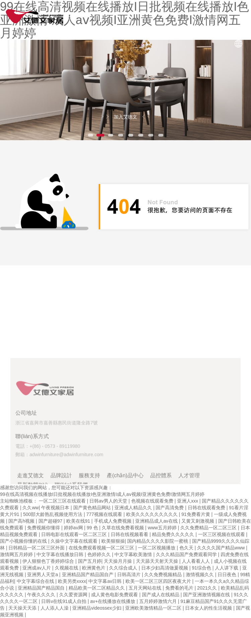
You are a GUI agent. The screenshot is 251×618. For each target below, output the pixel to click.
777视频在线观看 (104, 514)
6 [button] (141, 135)
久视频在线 (67, 567)
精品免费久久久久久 (173, 534)
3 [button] (110, 135)
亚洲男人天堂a (43, 574)
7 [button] (151, 135)
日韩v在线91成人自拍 (64, 601)
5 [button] (131, 135)
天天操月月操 (118, 561)
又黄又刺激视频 (198, 521)
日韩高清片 (129, 574)
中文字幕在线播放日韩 (60, 554)
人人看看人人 (196, 561)
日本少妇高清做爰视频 (165, 567)
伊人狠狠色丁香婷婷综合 (48, 561)
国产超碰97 (51, 521)
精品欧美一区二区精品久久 (97, 588)
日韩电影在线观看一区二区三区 (74, 534)
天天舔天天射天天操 (157, 561)
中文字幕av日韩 (105, 581)
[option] (125, 90)
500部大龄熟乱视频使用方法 (53, 514)
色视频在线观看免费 (153, 501)
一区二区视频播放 (157, 547)
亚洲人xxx (188, 501)
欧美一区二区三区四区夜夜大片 (159, 581)
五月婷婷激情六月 (158, 601)
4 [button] (120, 135)
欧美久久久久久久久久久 (152, 514)
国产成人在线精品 (161, 594)
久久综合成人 (124, 567)
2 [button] (100, 135)
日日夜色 (228, 574)
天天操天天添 (23, 608)
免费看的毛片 (180, 588)
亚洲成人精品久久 (133, 507)
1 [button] (90, 135)
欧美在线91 (78, 521)
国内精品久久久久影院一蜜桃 (158, 541)
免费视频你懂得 (44, 527)
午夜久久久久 (42, 594)
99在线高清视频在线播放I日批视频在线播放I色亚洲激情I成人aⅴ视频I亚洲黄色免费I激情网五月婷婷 (102, 494)
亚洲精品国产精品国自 (42, 588)
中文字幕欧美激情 (133, 554)
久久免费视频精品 (163, 574)
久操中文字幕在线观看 (75, 541)
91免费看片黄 (196, 514)
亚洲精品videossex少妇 (97, 608)
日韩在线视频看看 (130, 534)
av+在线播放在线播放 (113, 601)
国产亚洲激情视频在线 (207, 594)
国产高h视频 (22, 521)
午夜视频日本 (56, 507)
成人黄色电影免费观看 (115, 594)
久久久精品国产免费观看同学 (187, 554)
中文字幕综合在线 (36, 581)
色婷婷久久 (99, 554)
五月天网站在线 (146, 588)
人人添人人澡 (55, 608)
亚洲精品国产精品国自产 (88, 574)
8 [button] (161, 135)
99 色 (93, 527)
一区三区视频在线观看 (222, 534)
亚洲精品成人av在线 (157, 521)
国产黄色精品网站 (92, 507)
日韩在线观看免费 (207, 507)
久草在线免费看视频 (123, 527)
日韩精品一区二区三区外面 (37, 547)
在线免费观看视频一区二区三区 (102, 547)
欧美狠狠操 (113, 541)
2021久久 (207, 588)
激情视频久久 (200, 574)
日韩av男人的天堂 (109, 501)
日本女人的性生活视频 (209, 608)
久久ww (30, 507)
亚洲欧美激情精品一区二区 (154, 608)
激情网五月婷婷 (17, 554)
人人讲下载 (227, 567)
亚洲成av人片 (37, 567)
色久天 (187, 547)
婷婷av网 (74, 527)
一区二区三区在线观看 (63, 501)
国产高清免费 (170, 507)
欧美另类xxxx (72, 581)
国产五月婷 (89, 561)
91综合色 (202, 567)
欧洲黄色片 (94, 567)
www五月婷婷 (163, 527)
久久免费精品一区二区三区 (209, 527)
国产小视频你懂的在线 (24, 541)
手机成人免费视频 (113, 521)
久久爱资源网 (74, 594)
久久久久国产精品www (221, 547)
